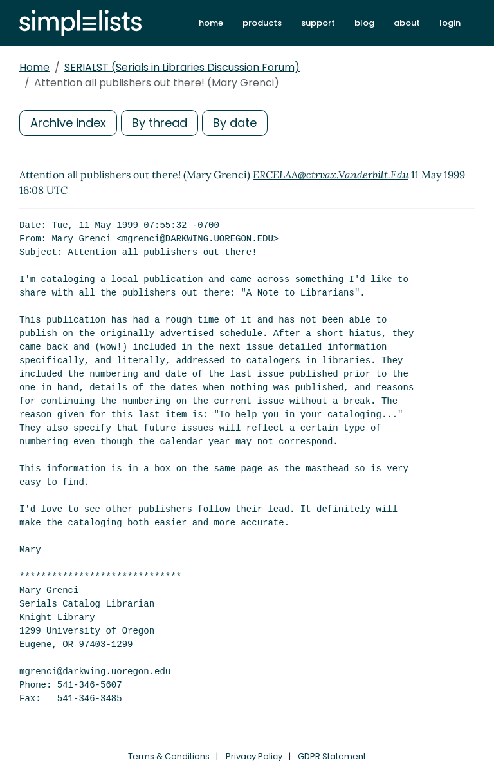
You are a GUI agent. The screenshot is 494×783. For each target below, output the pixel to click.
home (211, 23)
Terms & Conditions (169, 756)
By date (235, 123)
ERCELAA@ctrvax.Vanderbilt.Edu (330, 174)
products (262, 23)
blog (364, 23)
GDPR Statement (332, 756)
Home (34, 67)
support (318, 23)
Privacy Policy (254, 756)
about (407, 23)
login (450, 23)
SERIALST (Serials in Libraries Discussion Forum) (182, 67)
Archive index (68, 123)
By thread (159, 123)
